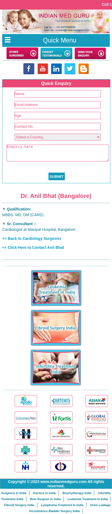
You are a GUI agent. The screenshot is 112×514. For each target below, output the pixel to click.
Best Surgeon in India (45, 499)
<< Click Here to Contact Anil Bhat (33, 247)
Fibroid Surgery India (19, 505)
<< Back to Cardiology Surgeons (31, 238)
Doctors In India (44, 493)
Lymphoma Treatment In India (62, 505)
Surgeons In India (13, 493)
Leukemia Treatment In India (88, 499)
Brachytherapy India (77, 493)
